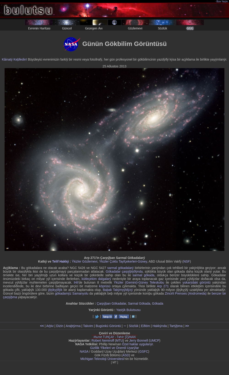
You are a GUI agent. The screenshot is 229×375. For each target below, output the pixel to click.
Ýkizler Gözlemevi (84, 261)
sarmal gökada (143, 275)
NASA (84, 351)
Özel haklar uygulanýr (137, 344)
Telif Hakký (60, 261)
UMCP (154, 340)
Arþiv (50, 326)
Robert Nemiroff (102, 340)
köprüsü (105, 286)
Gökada (157, 303)
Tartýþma (176, 326)
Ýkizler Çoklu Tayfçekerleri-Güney (123, 261)
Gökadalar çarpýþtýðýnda (124, 271)
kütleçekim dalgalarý (96, 279)
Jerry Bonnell (138, 340)
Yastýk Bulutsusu (128, 310)
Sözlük (133, 326)
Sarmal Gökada (139, 303)
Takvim (88, 326)
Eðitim (145, 326)
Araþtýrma (73, 326)
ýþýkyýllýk (55, 290)
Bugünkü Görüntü (108, 326)
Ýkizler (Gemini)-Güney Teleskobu (139, 282)
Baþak (107, 290)
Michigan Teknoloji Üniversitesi (102, 359)
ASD (126, 355)
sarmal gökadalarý (120, 268)
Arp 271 (163, 286)
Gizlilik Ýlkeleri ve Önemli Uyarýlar (114, 348)
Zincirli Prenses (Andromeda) (186, 293)
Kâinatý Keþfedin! (14, 59)
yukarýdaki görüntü (196, 282)
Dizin (59, 326)
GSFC (143, 351)
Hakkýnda (160, 326)
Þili (76, 282)
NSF (186, 261)
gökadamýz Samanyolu (71, 293)
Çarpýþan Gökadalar (111, 303)
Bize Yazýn (222, 1)
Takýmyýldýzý (123, 290)
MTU (119, 340)
